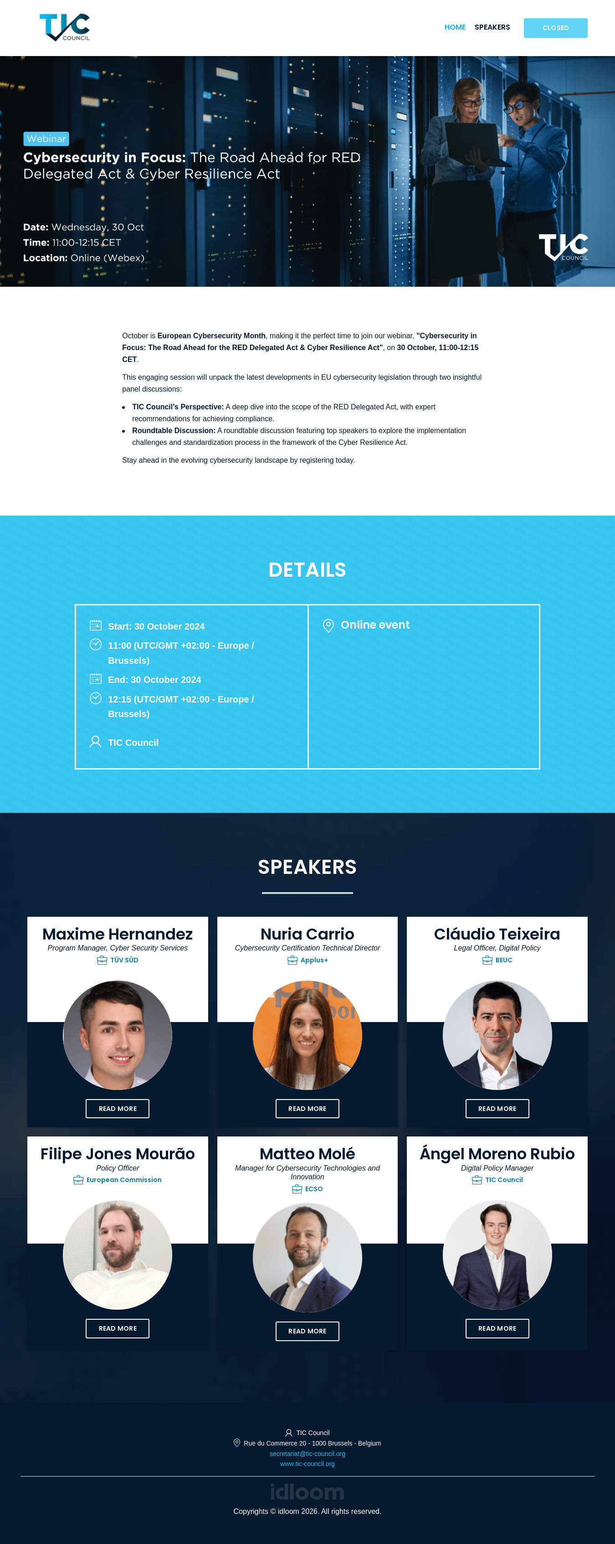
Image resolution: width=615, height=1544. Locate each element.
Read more (118, 1108)
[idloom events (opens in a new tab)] (307, 1491)
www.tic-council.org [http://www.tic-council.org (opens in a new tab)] (307, 1463)
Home (455, 27)
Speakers (492, 27)
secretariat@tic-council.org (307, 1453)
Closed (556, 27)
